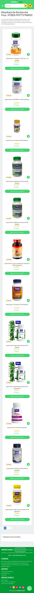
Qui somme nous (5, 573)
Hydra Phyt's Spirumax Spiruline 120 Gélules (17, 346)
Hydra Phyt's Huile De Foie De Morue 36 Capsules (17, 510)
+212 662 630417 (20, 550)
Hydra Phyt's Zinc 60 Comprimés (17, 427)
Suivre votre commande (7, 583)
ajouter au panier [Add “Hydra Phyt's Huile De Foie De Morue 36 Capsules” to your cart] (17, 519)
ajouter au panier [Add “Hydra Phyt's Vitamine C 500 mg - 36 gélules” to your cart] (17, 68)
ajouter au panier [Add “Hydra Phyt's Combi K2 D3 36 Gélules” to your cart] (17, 150)
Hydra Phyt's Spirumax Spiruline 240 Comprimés (17, 387)
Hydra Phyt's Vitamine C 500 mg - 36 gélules (17, 59)
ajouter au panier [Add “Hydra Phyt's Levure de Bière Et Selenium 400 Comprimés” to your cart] (17, 273)
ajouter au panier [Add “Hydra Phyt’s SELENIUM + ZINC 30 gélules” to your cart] (17, 109)
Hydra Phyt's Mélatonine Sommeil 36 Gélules (17, 182)
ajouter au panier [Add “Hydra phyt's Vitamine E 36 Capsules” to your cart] (17, 314)
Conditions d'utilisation (7, 571)
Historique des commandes (8, 581)
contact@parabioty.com (19, 555)
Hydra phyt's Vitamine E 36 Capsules (17, 304)
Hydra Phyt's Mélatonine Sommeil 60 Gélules (17, 223)
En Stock (9, 54)
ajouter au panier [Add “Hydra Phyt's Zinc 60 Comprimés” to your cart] (17, 437)
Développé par (13, 590)
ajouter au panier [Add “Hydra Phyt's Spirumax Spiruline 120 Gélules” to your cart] (17, 355)
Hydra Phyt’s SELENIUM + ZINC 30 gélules (17, 99)
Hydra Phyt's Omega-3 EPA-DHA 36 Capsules (17, 469)
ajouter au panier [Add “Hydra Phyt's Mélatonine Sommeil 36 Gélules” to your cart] (17, 191)
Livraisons (4, 575)
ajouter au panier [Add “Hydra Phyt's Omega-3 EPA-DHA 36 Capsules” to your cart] (17, 478)
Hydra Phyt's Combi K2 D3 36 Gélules (17, 140)
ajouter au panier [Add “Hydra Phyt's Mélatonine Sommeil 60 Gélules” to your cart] (17, 232)
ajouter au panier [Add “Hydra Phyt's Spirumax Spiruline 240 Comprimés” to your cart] (17, 396)
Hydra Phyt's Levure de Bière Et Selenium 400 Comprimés (17, 264)
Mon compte (4, 580)
